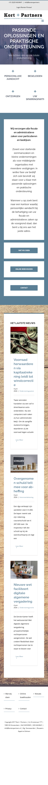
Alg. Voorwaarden (29, 728)
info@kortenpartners (32, 2)
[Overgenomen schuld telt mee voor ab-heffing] (24, 464)
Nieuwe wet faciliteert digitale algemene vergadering (23, 593)
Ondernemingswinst (26, 391)
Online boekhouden (24, 695)
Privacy (8, 708)
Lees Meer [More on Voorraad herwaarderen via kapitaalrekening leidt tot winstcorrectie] (19, 440)
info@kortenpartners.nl (12, 728)
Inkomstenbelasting (26, 497)
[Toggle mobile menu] (42, 20)
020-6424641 (37, 725)
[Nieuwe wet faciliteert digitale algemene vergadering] (24, 570)
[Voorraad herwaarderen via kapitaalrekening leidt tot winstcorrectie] (24, 340)
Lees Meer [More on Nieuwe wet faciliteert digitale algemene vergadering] (19, 656)
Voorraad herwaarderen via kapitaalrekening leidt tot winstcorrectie (23, 372)
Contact (23, 708)
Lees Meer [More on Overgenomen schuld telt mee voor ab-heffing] (19, 546)
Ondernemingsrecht (26, 607)
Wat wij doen (8, 695)
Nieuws (38, 694)
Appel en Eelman (24, 731)
